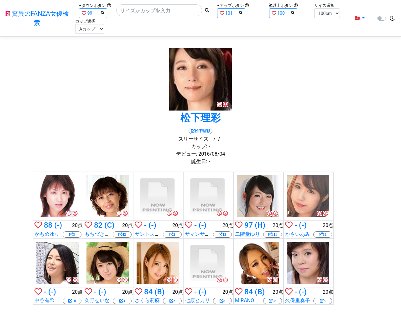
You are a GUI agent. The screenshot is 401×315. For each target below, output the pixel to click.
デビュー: (186, 154)
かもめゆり (47, 234)
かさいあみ (297, 234)
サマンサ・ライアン (207, 234)
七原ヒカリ (197, 300)
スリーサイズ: (194, 139)
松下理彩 (200, 118)
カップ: (199, 146)
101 (231, 13)
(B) (159, 291)
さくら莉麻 (147, 300)
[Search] (159, 10)
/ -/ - (218, 139)
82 (98, 225)
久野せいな (97, 300)
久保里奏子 (297, 300)
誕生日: (199, 161)
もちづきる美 (100, 234)
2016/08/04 (211, 154)
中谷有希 (44, 300)
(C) (109, 225)
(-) (58, 225)
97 (248, 225)
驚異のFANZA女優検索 (37, 18)
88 (48, 225)
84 (148, 291)
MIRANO (244, 300)
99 (93, 13)
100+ (283, 13)
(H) (260, 225)
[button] (360, 18)
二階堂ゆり (247, 234)
